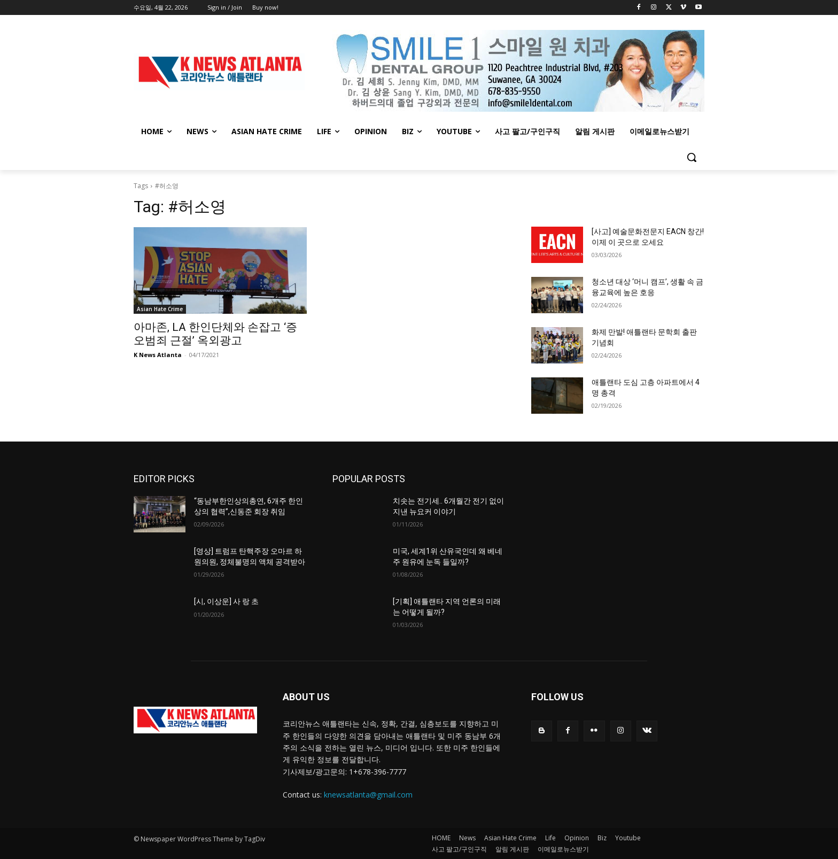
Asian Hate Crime (160, 309)
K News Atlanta (158, 355)
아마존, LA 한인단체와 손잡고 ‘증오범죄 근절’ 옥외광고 (215, 334)
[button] (691, 157)
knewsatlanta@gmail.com (368, 795)
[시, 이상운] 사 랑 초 (226, 601)
